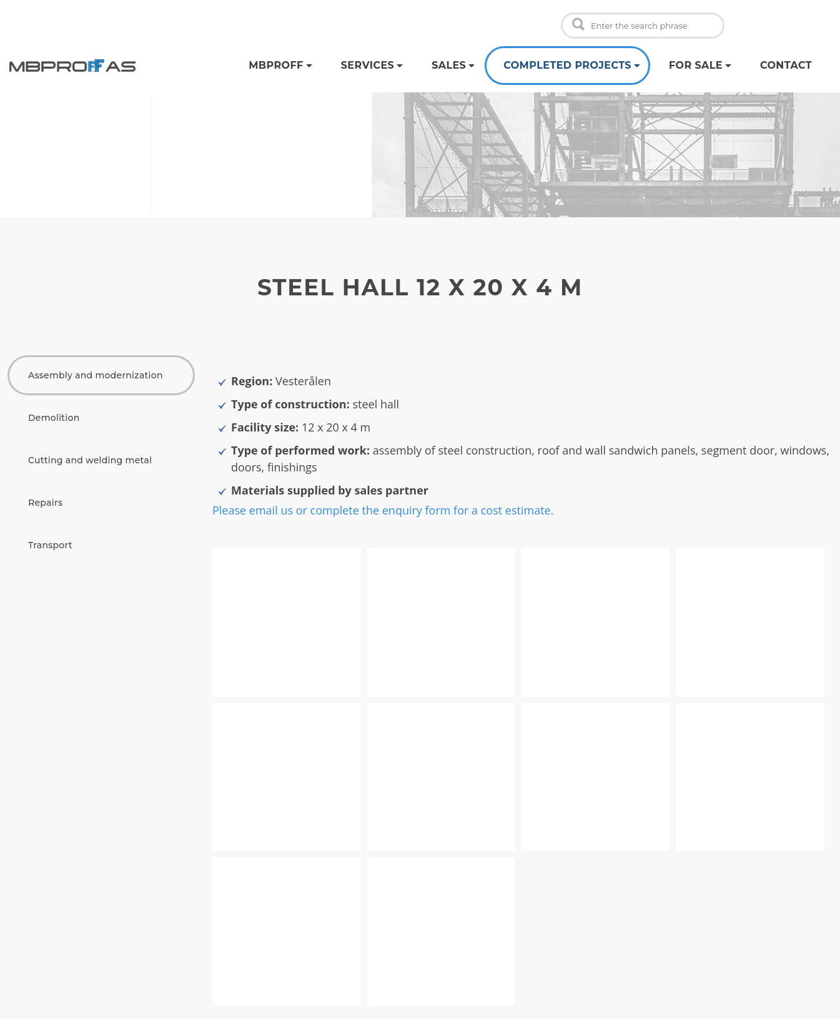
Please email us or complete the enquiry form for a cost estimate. (382, 510)
